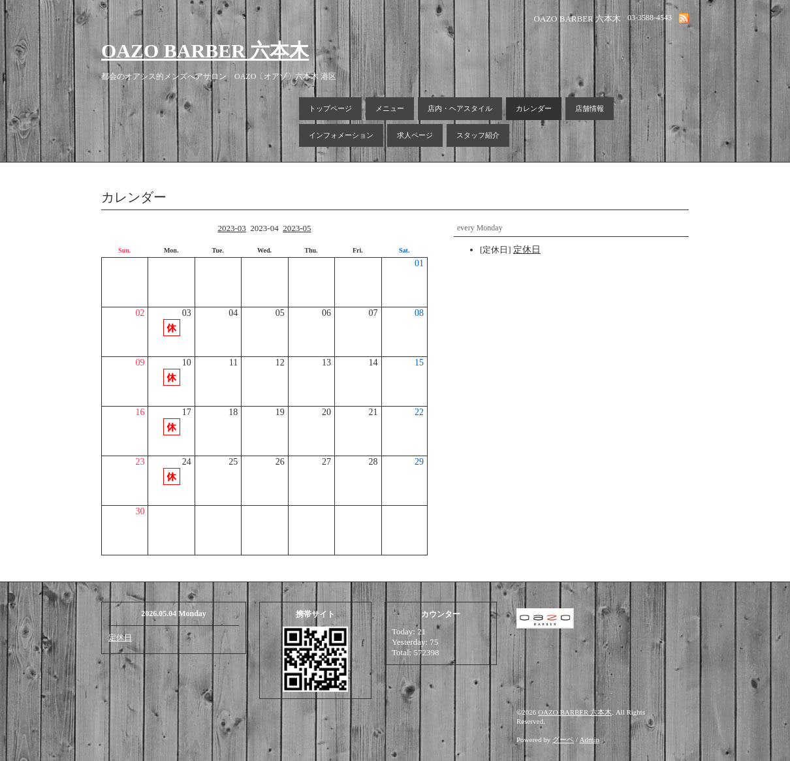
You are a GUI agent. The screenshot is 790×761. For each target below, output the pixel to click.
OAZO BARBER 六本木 (205, 50)
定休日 (120, 637)
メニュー (389, 108)
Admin (590, 739)
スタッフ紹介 (477, 135)
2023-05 (297, 228)
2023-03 (231, 228)
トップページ (330, 108)
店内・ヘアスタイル (460, 108)
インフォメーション (341, 135)
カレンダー (534, 108)
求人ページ (415, 135)
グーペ (563, 739)
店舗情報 (589, 108)
